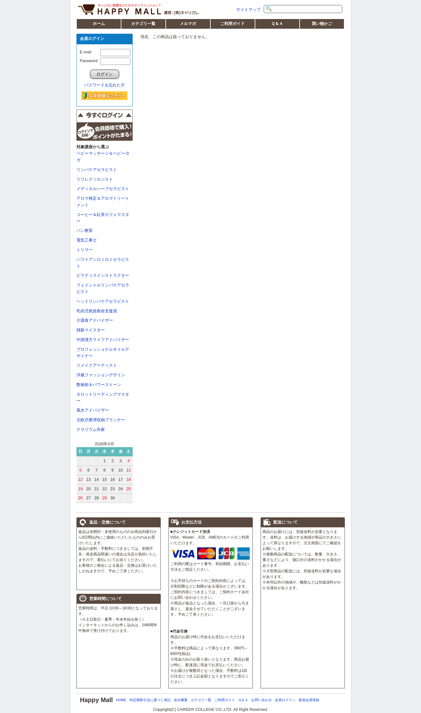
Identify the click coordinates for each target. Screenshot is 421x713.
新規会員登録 (309, 700)
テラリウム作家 (90, 429)
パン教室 (84, 230)
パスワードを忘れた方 (104, 85)
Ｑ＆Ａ (277, 23)
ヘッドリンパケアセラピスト (102, 301)
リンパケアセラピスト (96, 169)
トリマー (84, 249)
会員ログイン (285, 700)
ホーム (99, 23)
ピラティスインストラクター (102, 275)
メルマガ (188, 23)
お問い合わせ (261, 700)
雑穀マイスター (90, 330)
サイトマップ (248, 9)
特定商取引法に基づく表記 (150, 700)
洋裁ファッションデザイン (100, 375)
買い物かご (322, 23)
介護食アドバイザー (94, 320)
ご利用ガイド (232, 23)
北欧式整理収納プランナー (100, 420)
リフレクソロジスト (94, 179)
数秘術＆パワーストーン (98, 384)
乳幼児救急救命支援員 (96, 311)
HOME (121, 700)
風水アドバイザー (92, 410)
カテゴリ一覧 (143, 23)
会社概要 (181, 700)
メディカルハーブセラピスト (102, 188)
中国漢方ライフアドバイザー (102, 339)
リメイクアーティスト (96, 365)
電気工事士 (86, 240)
